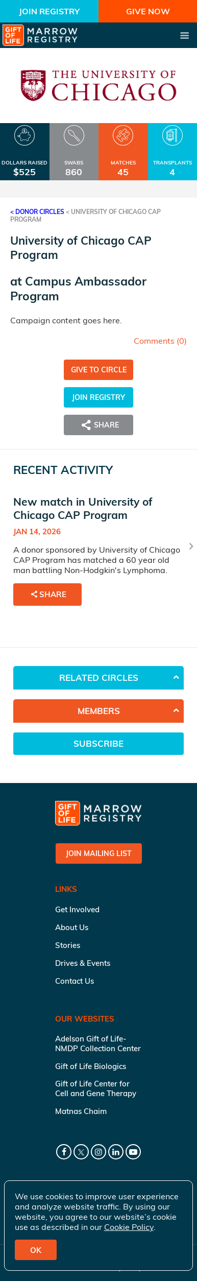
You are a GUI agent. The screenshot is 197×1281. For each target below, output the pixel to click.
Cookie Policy (129, 1227)
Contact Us (74, 981)
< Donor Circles (37, 212)
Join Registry (49, 11)
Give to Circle (99, 369)
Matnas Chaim (81, 1111)
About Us (71, 927)
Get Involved (77, 909)
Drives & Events (82, 963)
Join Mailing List (99, 853)
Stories (67, 945)
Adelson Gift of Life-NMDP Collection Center (98, 1043)
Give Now (148, 11)
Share (98, 425)
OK (35, 1250)
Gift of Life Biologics (90, 1066)
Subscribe (98, 743)
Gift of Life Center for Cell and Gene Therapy (95, 1088)
